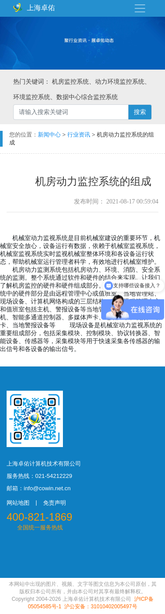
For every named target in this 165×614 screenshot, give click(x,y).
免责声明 (54, 502)
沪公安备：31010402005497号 (100, 606)
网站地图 (18, 502)
